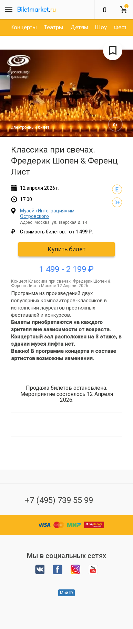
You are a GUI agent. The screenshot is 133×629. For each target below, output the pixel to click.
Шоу (101, 27)
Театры (53, 27)
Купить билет (66, 249)
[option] (23, 27)
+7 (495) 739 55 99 (59, 500)
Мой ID (66, 592)
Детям (79, 27)
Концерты (23, 27)
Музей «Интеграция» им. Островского (47, 213)
